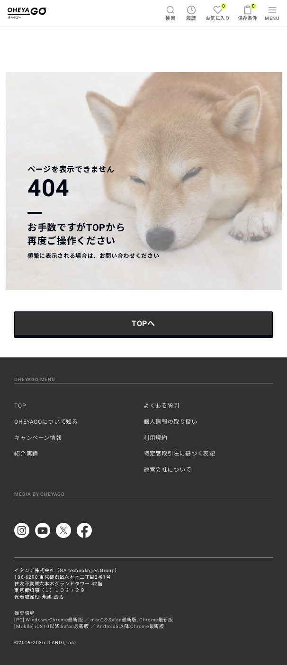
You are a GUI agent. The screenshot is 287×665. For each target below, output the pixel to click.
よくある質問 (161, 405)
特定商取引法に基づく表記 (179, 453)
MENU (272, 13)
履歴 (191, 13)
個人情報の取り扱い (170, 422)
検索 (170, 13)
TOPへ (143, 323)
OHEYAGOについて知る (46, 422)
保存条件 (248, 12)
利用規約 (156, 438)
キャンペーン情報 (38, 438)
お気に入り (218, 12)
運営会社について (167, 469)
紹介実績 (26, 453)
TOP (20, 405)
